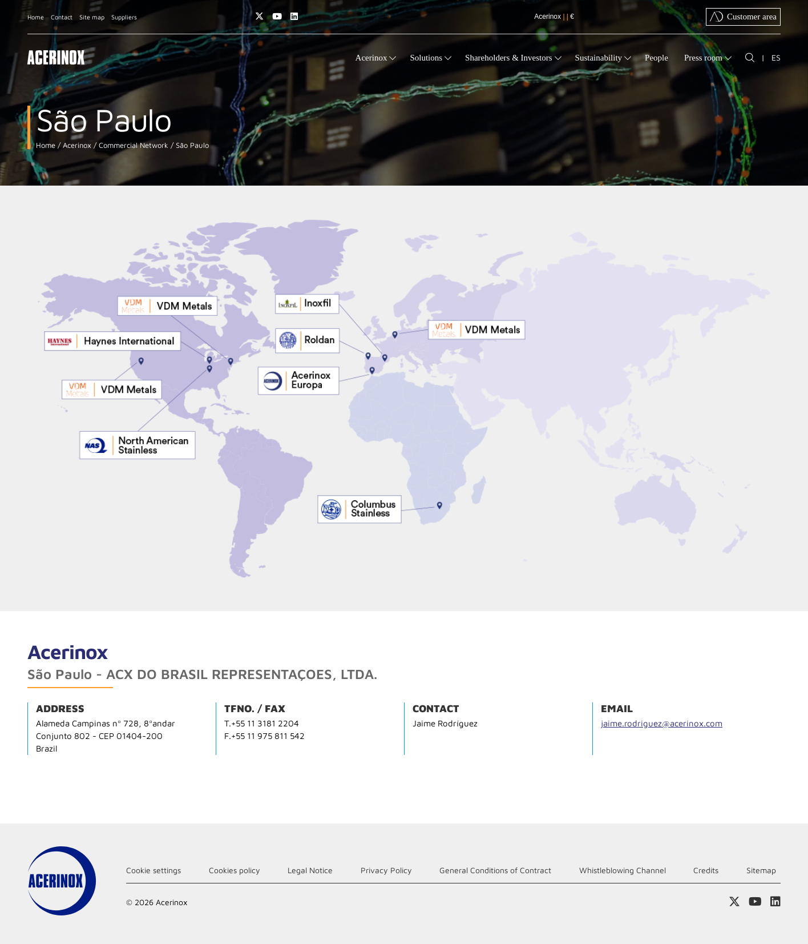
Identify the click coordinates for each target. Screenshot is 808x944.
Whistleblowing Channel (622, 870)
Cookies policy (234, 870)
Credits (705, 870)
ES (776, 57)
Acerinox (75, 145)
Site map (91, 17)
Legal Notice (310, 870)
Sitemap (761, 870)
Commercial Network (132, 145)
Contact (61, 17)
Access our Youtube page (277, 16)
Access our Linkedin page (294, 16)
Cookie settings (153, 870)
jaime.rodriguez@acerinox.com (661, 723)
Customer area (743, 16)
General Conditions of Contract (495, 870)
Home (35, 17)
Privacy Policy (386, 870)
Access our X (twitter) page (259, 16)
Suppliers (124, 17)
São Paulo (191, 145)
